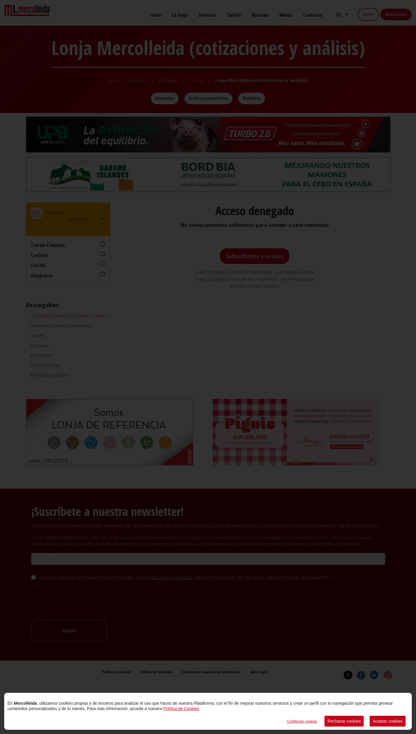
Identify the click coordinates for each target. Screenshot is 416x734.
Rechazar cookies (344, 721)
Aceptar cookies (388, 721)
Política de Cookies (181, 708)
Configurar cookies (302, 721)
